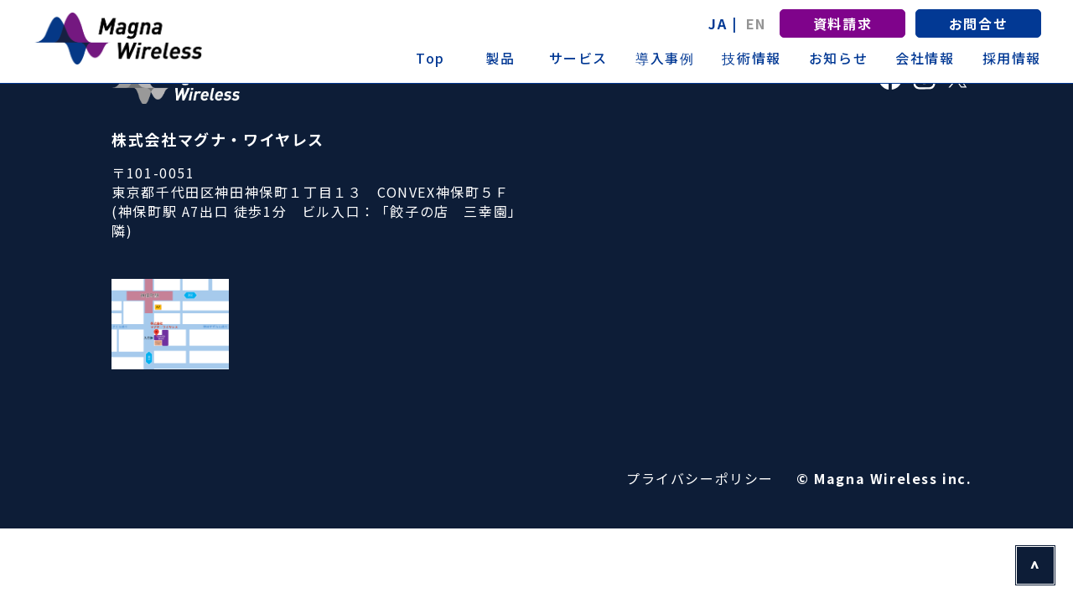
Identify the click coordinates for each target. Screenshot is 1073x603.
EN (756, 23)
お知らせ (838, 58)
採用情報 (1011, 58)
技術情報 (751, 58)
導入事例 (664, 58)
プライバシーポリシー (700, 478)
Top (430, 58)
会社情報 (924, 58)
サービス (578, 58)
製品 (500, 58)
